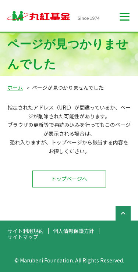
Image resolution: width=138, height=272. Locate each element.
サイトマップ (22, 236)
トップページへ (69, 178)
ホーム (15, 87)
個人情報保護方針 (73, 231)
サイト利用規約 (25, 231)
